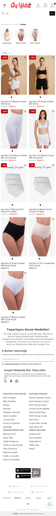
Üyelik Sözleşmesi (10, 441)
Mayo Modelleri (9, 398)
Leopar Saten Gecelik (38, 423)
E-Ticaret (21, 514)
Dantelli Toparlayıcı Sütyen (40, 398)
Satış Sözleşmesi (10, 449)
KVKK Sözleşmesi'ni (12, 364)
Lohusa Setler (9, 420)
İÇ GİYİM (15, 24)
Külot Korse (34, 420)
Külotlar (6, 405)
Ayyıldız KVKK (34, 434)
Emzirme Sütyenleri (11, 423)
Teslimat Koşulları (10, 452)
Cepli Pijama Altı (36, 427)
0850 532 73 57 (9, 434)
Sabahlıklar (7, 427)
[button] (11, 97)
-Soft (15, 514)
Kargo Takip (8, 438)
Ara (52, 13)
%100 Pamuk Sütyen (38, 405)
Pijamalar (7, 409)
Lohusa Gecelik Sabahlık (39, 409)
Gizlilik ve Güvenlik (10, 456)
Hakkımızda (34, 445)
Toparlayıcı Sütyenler (11, 412)
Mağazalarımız (35, 441)
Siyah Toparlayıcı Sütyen (39, 401)
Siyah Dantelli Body (37, 412)
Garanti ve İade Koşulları (13, 445)
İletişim (32, 449)
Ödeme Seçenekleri (11, 460)
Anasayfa (5, 24)
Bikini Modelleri (9, 401)
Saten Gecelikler (10, 416)
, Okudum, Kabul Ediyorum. (22, 364)
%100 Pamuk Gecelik (38, 416)
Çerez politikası (35, 438)
